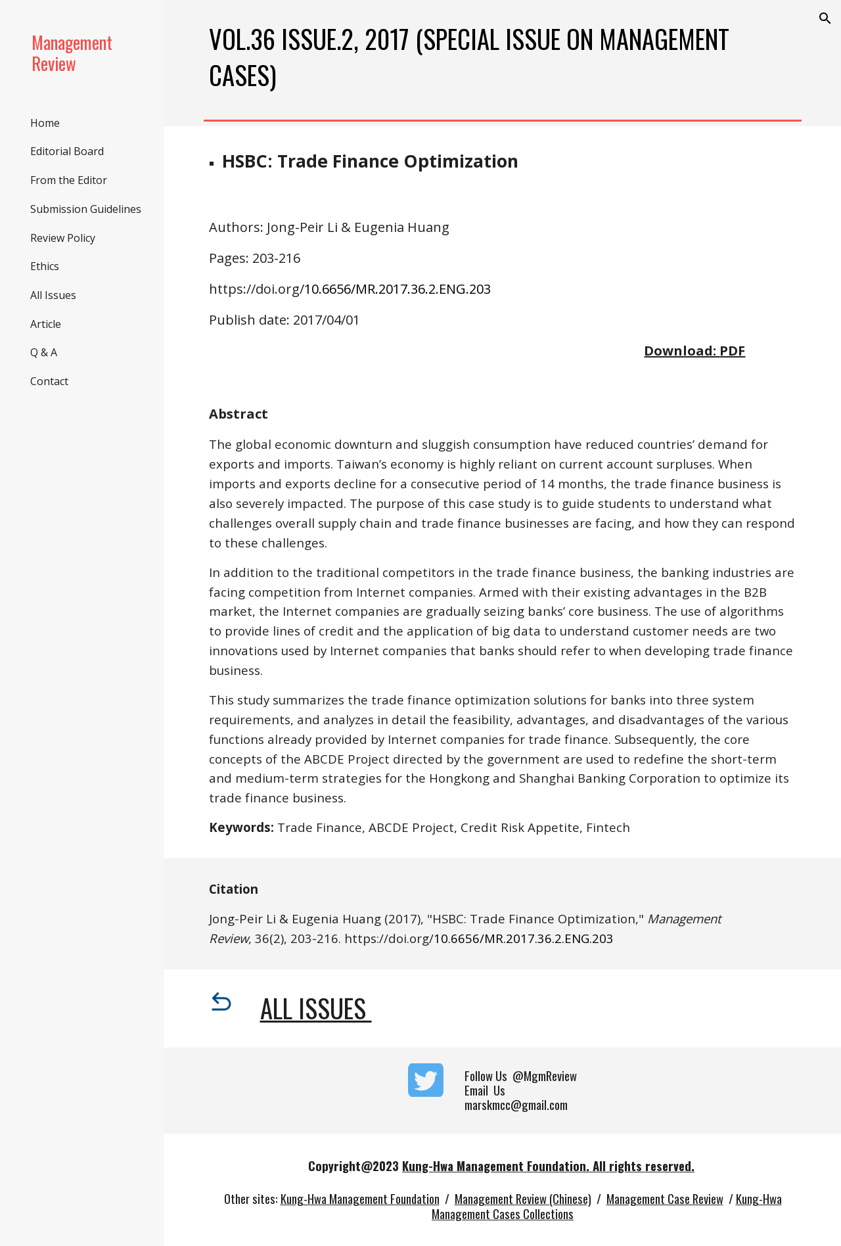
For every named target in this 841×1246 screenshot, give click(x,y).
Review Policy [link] (62, 238)
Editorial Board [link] (67, 151)
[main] (503, 57)
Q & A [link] (43, 352)
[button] (825, 18)
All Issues (316, 1008)
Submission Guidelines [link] (85, 209)
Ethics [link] (44, 266)
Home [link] (45, 123)
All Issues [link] (53, 295)
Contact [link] (49, 381)
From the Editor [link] (68, 180)
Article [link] (45, 324)
